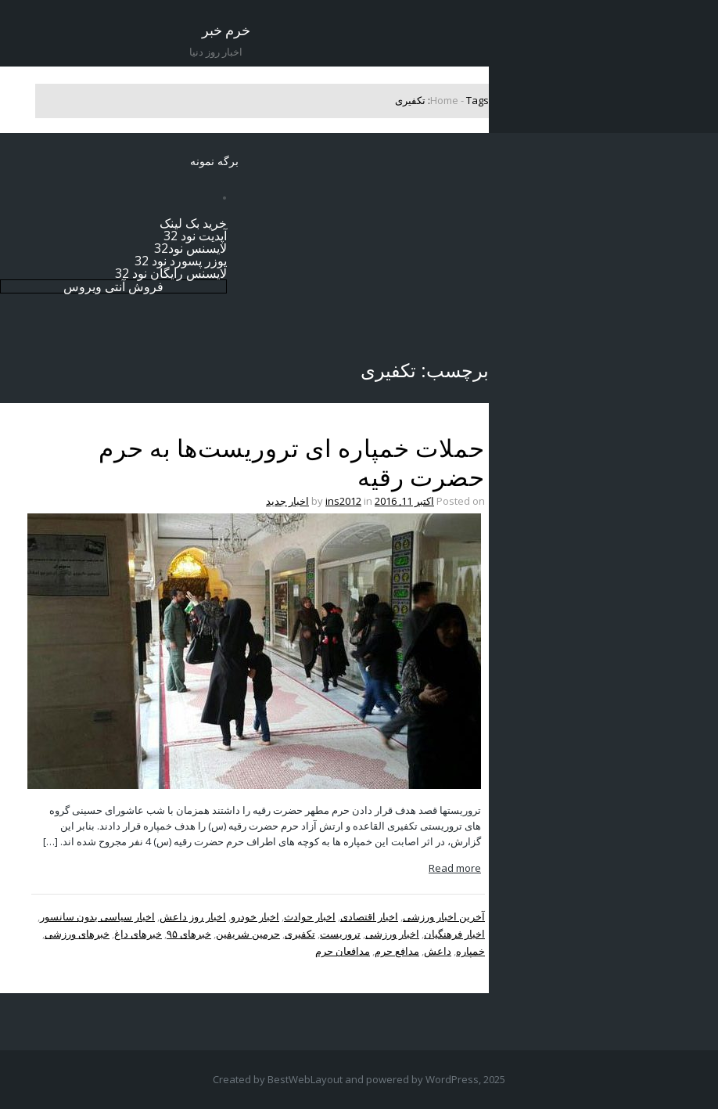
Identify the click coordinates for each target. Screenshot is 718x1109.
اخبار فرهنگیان (454, 934)
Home (444, 100)
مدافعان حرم (342, 951)
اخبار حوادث (310, 916)
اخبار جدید (287, 501)
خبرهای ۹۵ (189, 934)
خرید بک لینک (193, 223)
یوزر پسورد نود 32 (181, 260)
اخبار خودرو (255, 916)
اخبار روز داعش (193, 916)
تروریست (340, 934)
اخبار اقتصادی (369, 916)
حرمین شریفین (248, 934)
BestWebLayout (305, 1079)
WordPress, (453, 1079)
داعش (437, 951)
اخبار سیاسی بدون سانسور (97, 916)
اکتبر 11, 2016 (404, 501)
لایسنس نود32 (190, 248)
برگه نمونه (214, 160)
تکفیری (300, 934)
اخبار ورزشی (392, 934)
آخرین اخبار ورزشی (444, 916)
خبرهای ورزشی (77, 934)
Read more (455, 868)
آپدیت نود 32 (195, 235)
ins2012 (343, 501)
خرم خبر (226, 30)
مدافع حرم (397, 951)
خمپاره (470, 951)
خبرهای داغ (138, 934)
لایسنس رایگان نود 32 (171, 273)
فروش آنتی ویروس (113, 286)
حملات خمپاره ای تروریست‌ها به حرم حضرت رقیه (292, 463)
